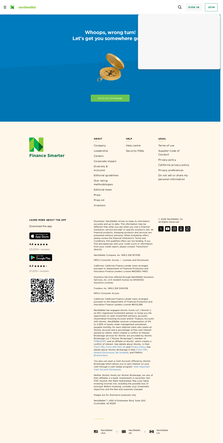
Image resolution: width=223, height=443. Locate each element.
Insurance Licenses (103, 282)
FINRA (97, 341)
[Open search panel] (180, 7)
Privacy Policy (138, 347)
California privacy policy (173, 164)
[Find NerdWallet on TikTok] (187, 230)
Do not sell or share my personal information (173, 177)
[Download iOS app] (39, 236)
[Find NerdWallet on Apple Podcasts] (181, 230)
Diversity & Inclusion (101, 168)
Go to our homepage (110, 98)
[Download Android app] (40, 258)
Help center (133, 145)
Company (100, 145)
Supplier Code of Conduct (169, 152)
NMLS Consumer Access (106, 260)
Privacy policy (167, 159)
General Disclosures (104, 352)
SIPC (104, 341)
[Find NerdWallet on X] (161, 230)
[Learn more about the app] (47, 219)
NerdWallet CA (158, 431)
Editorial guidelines (106, 175)
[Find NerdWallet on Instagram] (174, 230)
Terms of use (166, 145)
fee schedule (122, 352)
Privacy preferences (171, 170)
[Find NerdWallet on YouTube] (167, 230)
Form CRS (99, 347)
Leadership (101, 150)
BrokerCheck (101, 355)
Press (97, 195)
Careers (98, 155)
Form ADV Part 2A (116, 347)
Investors (100, 205)
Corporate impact (105, 161)
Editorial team (103, 189)
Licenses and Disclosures (136, 260)
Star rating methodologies (103, 182)
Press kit (99, 200)
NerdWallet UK (131, 431)
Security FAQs (135, 150)
